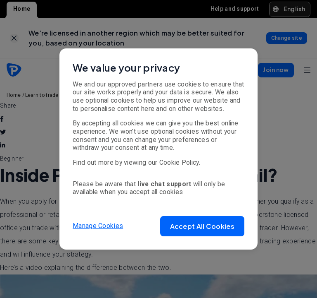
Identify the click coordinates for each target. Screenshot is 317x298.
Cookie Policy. (179, 162)
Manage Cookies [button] (98, 226)
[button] (202, 226)
